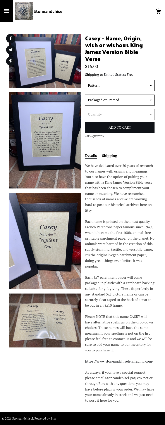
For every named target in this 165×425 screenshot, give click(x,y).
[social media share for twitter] (11, 50)
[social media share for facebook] (10, 38)
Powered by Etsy (45, 418)
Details (91, 155)
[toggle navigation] (6, 11)
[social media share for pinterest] (11, 61)
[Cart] (158, 12)
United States (114, 74)
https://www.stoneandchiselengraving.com (118, 361)
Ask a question (94, 136)
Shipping (109, 155)
